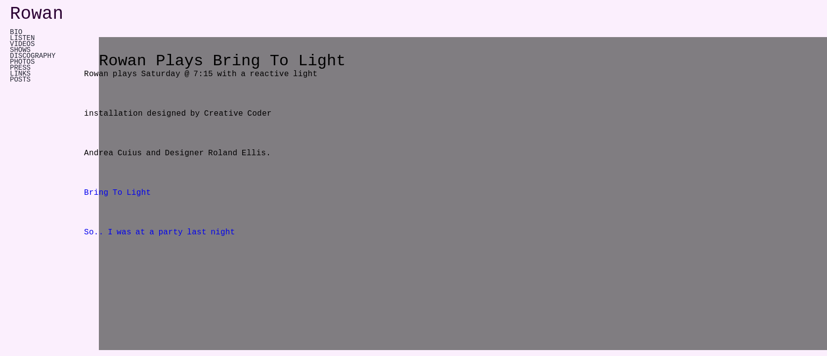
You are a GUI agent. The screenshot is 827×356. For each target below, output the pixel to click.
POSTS (20, 80)
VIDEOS (22, 44)
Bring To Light (117, 192)
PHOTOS (22, 62)
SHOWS (20, 50)
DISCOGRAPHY (32, 56)
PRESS (20, 68)
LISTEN (22, 38)
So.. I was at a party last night (159, 232)
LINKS (20, 74)
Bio (16, 32)
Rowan (36, 14)
